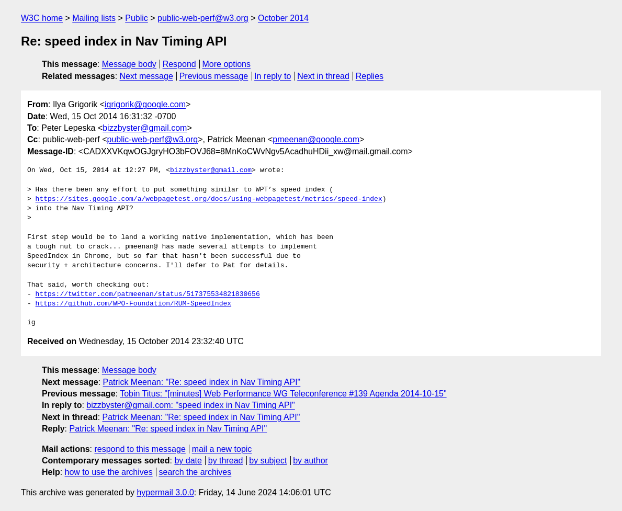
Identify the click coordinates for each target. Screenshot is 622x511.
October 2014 (283, 18)
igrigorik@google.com (145, 104)
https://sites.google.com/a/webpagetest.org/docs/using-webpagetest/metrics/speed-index (209, 199)
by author (310, 460)
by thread (225, 460)
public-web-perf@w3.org (202, 18)
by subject (268, 460)
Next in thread (323, 76)
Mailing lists (94, 18)
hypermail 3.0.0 (165, 492)
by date (187, 460)
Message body (129, 64)
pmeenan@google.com (316, 139)
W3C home (42, 18)
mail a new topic (222, 449)
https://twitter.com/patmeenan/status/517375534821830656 (148, 294)
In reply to (272, 76)
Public (136, 18)
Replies (369, 76)
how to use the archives (109, 472)
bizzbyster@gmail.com (145, 127)
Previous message (213, 76)
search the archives (195, 472)
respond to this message (139, 449)
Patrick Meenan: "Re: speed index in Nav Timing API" (202, 382)
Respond (179, 64)
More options (226, 64)
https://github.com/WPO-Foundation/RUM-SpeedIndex (133, 304)
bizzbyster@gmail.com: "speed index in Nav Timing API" (190, 405)
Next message (146, 76)
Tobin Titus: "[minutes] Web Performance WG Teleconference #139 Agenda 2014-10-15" (283, 393)
